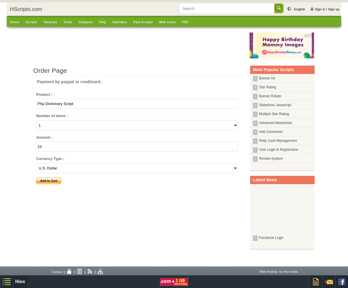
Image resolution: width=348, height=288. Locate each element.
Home (14, 22)
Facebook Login (271, 239)
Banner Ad (267, 78)
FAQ (102, 22)
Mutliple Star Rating (274, 114)
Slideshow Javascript (275, 105)
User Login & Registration (278, 150)
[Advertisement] (138, 45)
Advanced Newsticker (275, 123)
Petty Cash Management (278, 141)
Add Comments (271, 132)
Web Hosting (268, 271)
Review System (271, 159)
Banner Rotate (270, 96)
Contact (57, 272)
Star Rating (267, 87)
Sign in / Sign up (327, 9)
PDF (185, 22)
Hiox (20, 281)
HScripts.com (26, 9)
